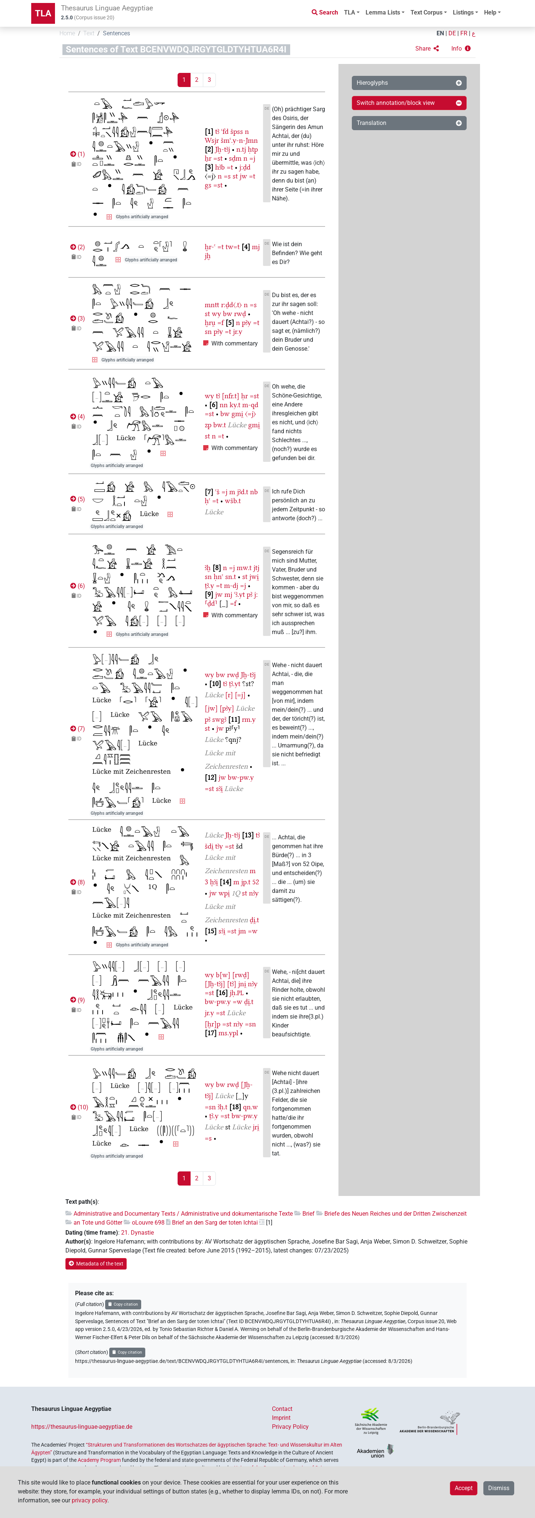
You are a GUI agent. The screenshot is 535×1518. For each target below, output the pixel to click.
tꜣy (219, 846)
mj (256, 246)
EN (440, 33)
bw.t (219, 425)
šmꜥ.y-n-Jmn (239, 140)
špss (236, 131)
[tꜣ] (231, 984)
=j (252, 158)
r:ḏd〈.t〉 (231, 304)
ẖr (208, 158)
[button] (427, 49)
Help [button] (490, 12)
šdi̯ (209, 846)
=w (252, 931)
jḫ (208, 255)
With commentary (234, 343)
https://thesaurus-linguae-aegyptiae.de (81, 1426)
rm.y (249, 719)
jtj (256, 567)
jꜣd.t (242, 492)
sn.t (230, 576)
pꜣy (246, 322)
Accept (464, 1488)
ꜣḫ (208, 567)
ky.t (235, 405)
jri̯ (256, 1127)
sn (208, 331)
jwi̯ (254, 576)
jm (242, 931)
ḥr (244, 396)
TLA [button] (349, 12)
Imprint (281, 1417)
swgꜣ (219, 719)
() (77, 154)
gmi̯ (237, 413)
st (235, 176)
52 (255, 882)
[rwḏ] (240, 975)
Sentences (116, 33)
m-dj (231, 585)
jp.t (245, 882)
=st (218, 158)
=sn (250, 1024)
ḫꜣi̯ (214, 882)
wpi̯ (224, 893)
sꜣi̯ (219, 788)
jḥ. (237, 992)
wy (216, 313)
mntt (212, 304)
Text (88, 33)
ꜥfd (224, 131)
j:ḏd (244, 167)
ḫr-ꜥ (210, 246)
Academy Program (99, 1460)
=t (230, 167)
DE (452, 33)
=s (227, 176)
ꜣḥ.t (222, 1107)
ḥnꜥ (218, 576)
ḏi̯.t (254, 920)
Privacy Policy (290, 1426)
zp (208, 425)
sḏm (235, 158)
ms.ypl (228, 1033)
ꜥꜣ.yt (239, 594)
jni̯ (242, 984)
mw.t (244, 567)
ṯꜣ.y (209, 585)
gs (208, 185)
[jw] (211, 708)
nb (254, 492)
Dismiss (498, 1488)
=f (220, 322)
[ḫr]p (212, 1024)
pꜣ (249, 594)
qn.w (250, 1107)
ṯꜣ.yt (234, 683)
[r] (229, 695)
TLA (43, 13)
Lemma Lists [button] (383, 12)
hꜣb (220, 167)
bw (227, 313)
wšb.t (233, 500)
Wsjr (212, 140)
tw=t (233, 246)
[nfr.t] (230, 396)
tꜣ (217, 131)
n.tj (241, 149)
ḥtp (253, 149)
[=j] (240, 695)
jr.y (237, 331)
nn (224, 405)
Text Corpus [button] (426, 12)
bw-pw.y (241, 777)
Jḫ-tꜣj (222, 149)
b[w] (223, 975)
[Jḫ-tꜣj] (215, 984)
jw (243, 176)
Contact (282, 1408)
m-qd (250, 405)
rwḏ (240, 313)
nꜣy (254, 893)
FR (463, 33)
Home (67, 33)
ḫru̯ (210, 322)
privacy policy (89, 1500)
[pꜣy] (227, 708)
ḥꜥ (207, 500)
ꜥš (217, 492)
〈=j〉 (250, 413)
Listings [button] (463, 12)
